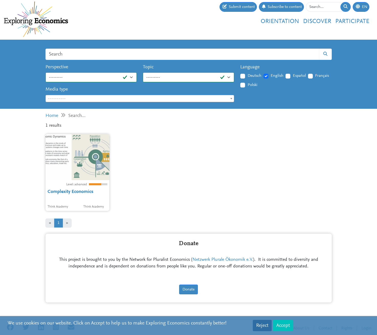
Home (51, 115)
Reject (262, 325)
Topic (148, 67)
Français (322, 76)
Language (250, 67)
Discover (317, 21)
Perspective (56, 67)
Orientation (280, 21)
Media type (56, 89)
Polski (252, 85)
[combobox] (139, 98)
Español (299, 76)
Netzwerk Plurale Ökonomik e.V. (222, 259)
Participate (352, 21)
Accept (283, 325)
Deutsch (254, 76)
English (277, 76)
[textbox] (140, 98)
